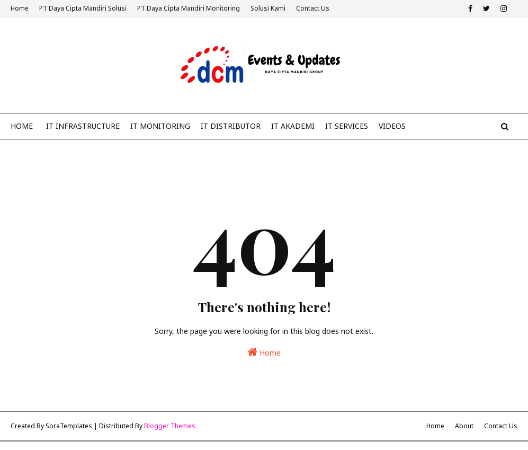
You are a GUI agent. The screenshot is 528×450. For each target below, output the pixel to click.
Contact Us (312, 8)
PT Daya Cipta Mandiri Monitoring (188, 8)
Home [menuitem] (22, 126)
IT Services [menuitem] (346, 126)
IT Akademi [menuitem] (293, 126)
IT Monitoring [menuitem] (160, 126)
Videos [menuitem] (392, 126)
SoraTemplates (69, 425)
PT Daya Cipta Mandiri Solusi (83, 8)
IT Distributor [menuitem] (231, 126)
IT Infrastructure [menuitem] (83, 126)
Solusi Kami (267, 8)
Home (20, 8)
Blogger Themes (169, 425)
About (464, 425)
